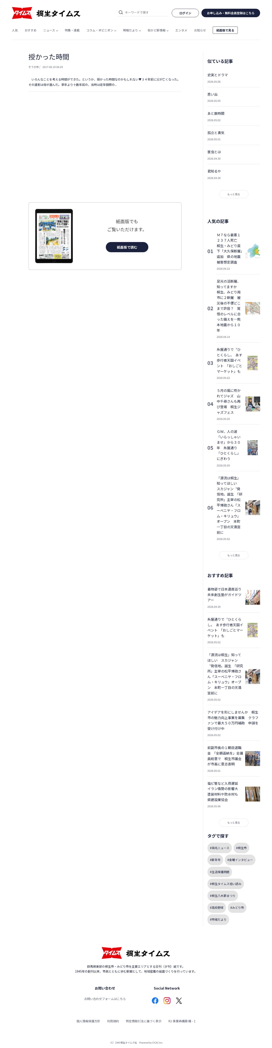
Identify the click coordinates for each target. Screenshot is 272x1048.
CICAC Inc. (157, 1042)
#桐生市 (241, 848)
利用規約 (113, 1021)
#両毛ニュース (219, 848)
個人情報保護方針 (88, 1021)
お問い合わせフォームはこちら (105, 999)
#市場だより (218, 919)
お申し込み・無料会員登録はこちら (231, 13)
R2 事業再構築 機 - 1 (182, 1021)
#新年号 (215, 860)
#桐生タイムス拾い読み (225, 884)
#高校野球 (217, 907)
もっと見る (233, 194)
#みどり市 (237, 907)
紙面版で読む (127, 247)
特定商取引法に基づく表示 (144, 1021)
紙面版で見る (225, 30)
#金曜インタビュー (240, 860)
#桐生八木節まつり (222, 896)
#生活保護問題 (220, 872)
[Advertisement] (104, 155)
